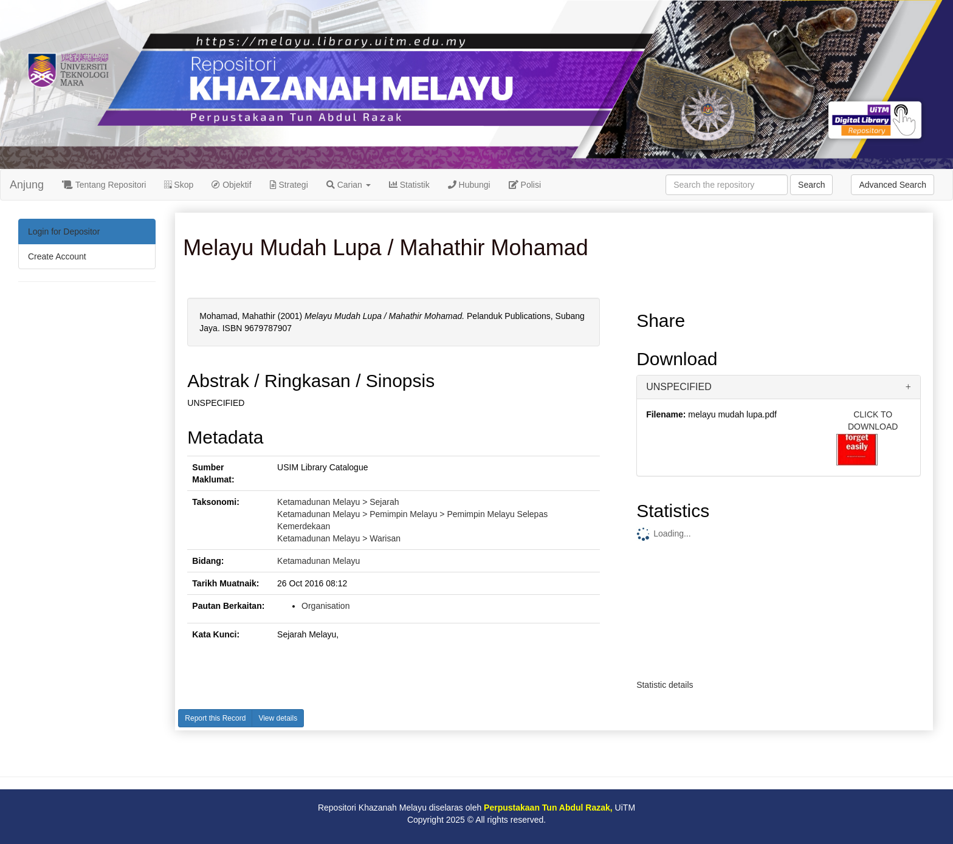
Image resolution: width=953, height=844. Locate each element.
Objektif (231, 185)
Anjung (27, 185)
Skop (178, 185)
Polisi (525, 185)
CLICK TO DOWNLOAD (873, 420)
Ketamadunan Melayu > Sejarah (338, 502)
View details (277, 718)
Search (811, 185)
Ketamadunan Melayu (318, 561)
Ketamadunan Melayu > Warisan (339, 538)
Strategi (289, 185)
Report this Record (215, 718)
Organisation (325, 606)
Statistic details (664, 685)
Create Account (57, 256)
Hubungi (469, 185)
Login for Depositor (64, 231)
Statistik (409, 185)
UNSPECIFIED (679, 387)
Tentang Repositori (104, 185)
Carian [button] (348, 185)
